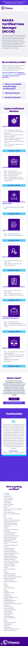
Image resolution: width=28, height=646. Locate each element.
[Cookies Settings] (1, 643)
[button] (14, 86)
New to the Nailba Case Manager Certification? (12, 86)
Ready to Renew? (13, 97)
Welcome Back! (12, 93)
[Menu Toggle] (26, 8)
